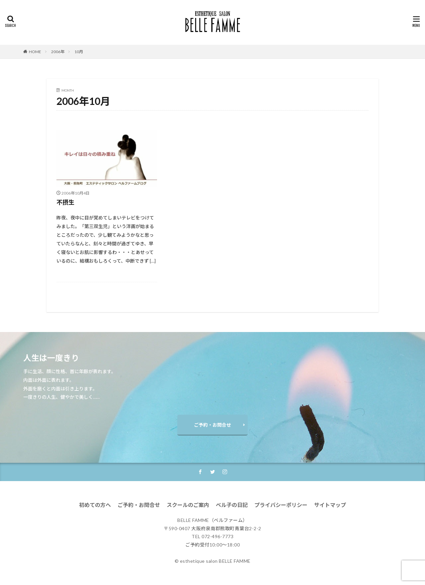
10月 (78, 51)
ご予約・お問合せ (212, 425)
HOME (35, 51)
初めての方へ (95, 505)
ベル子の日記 (232, 505)
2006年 (57, 51)
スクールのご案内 (188, 505)
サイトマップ (330, 505)
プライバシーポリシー (280, 505)
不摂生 (65, 202)
